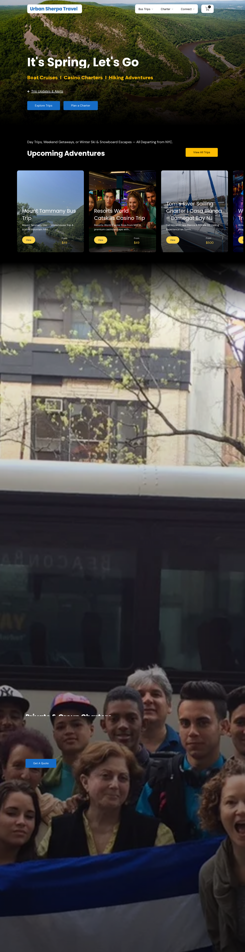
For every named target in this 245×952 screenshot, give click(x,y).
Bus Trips (144, 9)
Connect (186, 9)
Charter (165, 9)
